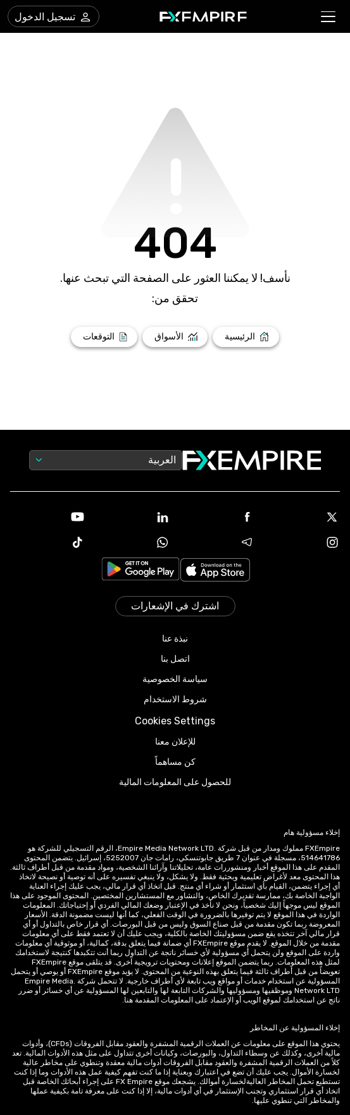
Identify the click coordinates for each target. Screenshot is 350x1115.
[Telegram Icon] (217, 542)
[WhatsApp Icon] (132, 542)
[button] (328, 16)
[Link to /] (246, 337)
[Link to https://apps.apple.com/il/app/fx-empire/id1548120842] (215, 571)
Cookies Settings (175, 721)
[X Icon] (302, 517)
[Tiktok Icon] (47, 542)
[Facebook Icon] (217, 517)
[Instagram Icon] (302, 542)
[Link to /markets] (175, 337)
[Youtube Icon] (47, 517)
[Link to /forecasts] (104, 337)
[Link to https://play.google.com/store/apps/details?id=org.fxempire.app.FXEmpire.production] (140, 571)
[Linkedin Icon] (132, 517)
